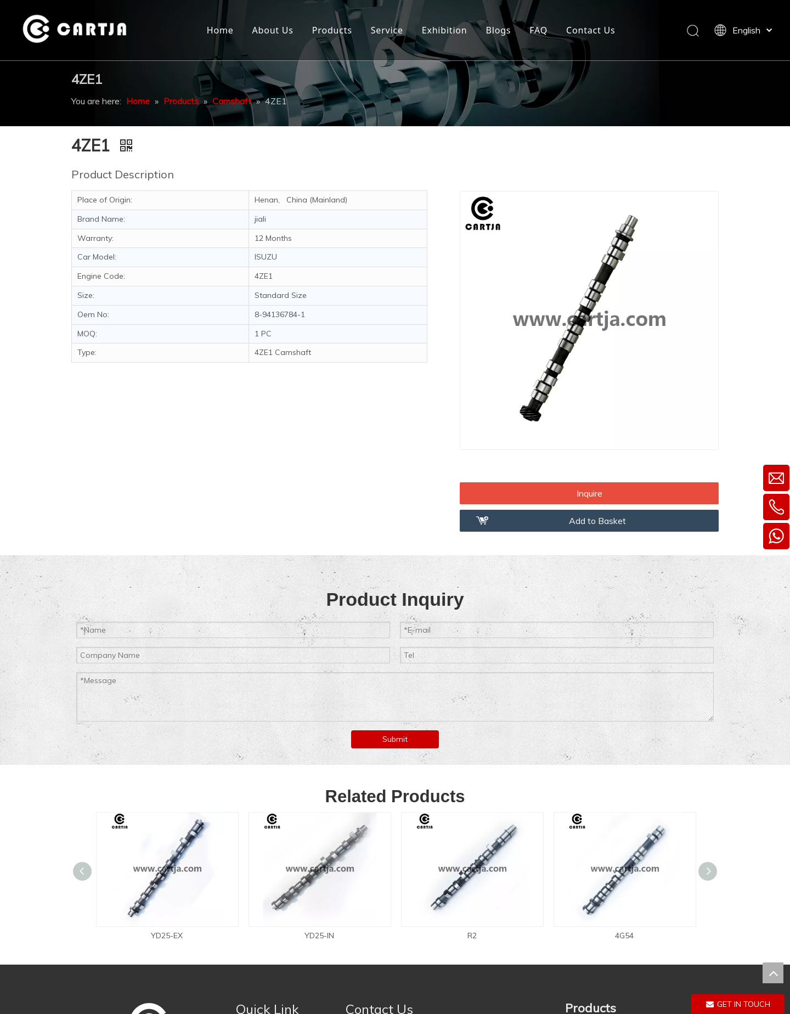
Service (387, 30)
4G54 (624, 935)
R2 (472, 935)
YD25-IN (319, 935)
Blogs (498, 30)
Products (332, 30)
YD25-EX (167, 935)
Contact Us (590, 30)
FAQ (538, 30)
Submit (395, 739)
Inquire (589, 493)
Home (220, 30)
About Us (272, 30)
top (773, 972)
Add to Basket (597, 520)
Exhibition (444, 30)
